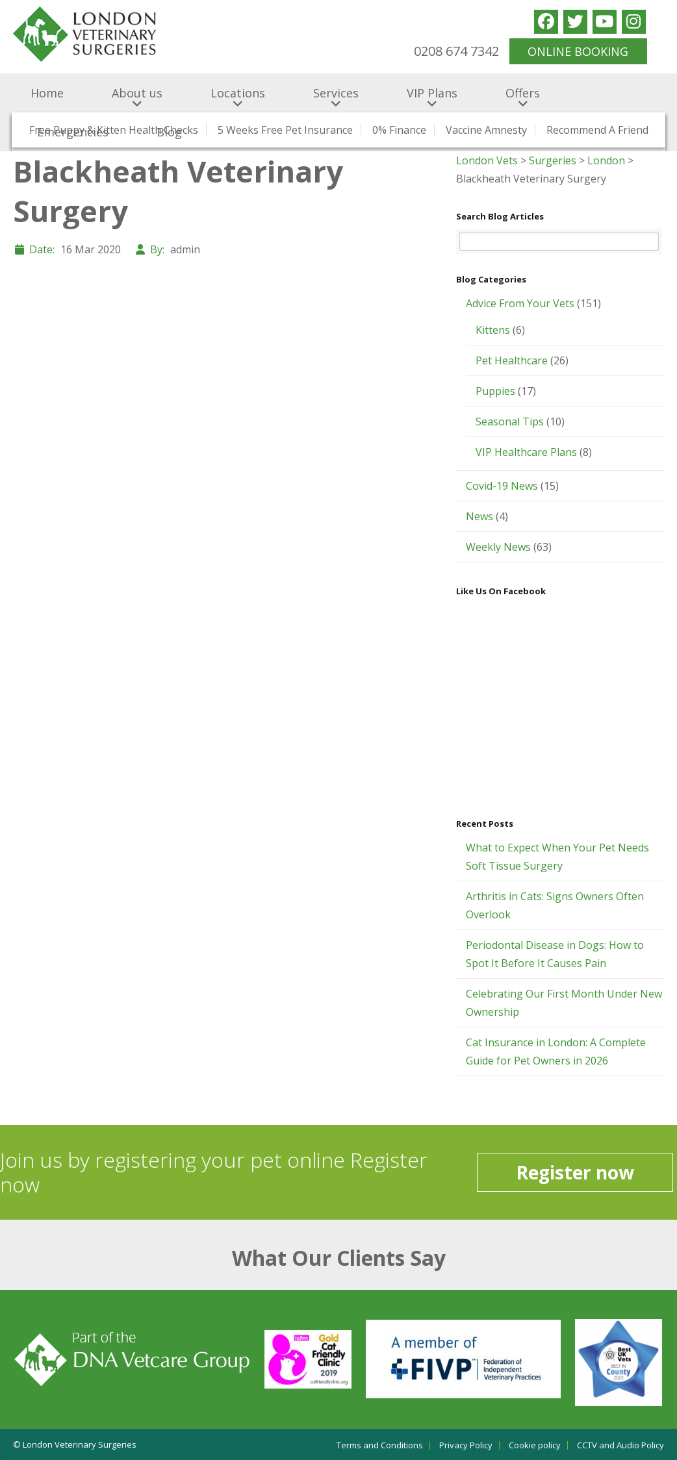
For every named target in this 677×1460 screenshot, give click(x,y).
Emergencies (73, 132)
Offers (522, 93)
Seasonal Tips (510, 421)
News (479, 516)
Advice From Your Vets (520, 303)
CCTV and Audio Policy (620, 1445)
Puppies (495, 391)
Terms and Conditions (380, 1445)
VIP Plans (432, 93)
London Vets (487, 160)
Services (336, 93)
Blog (169, 132)
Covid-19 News (502, 486)
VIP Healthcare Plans (526, 452)
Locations (238, 93)
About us (137, 93)
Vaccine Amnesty (486, 130)
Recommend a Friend (597, 130)
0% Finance (399, 130)
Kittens (493, 330)
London (606, 160)
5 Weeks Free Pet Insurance (285, 130)
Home (47, 93)
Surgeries (552, 160)
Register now (575, 1172)
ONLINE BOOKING (578, 51)
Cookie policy (535, 1445)
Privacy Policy (465, 1445)
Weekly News (498, 547)
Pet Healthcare (512, 360)
